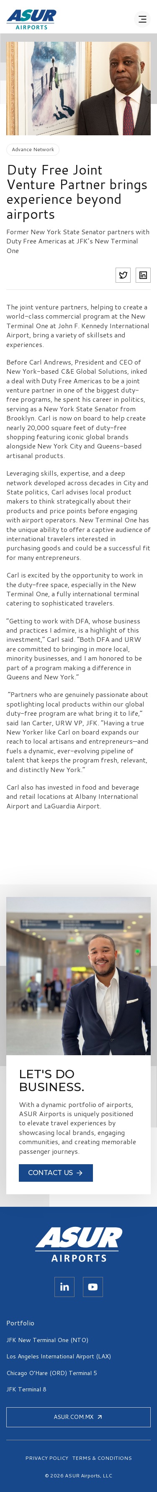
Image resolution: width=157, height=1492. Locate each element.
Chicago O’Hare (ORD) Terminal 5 (51, 1373)
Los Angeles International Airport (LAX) (58, 1356)
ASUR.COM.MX (78, 1417)
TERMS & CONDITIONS (102, 1458)
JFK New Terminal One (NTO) (47, 1340)
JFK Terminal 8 (26, 1389)
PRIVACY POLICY (46, 1458)
